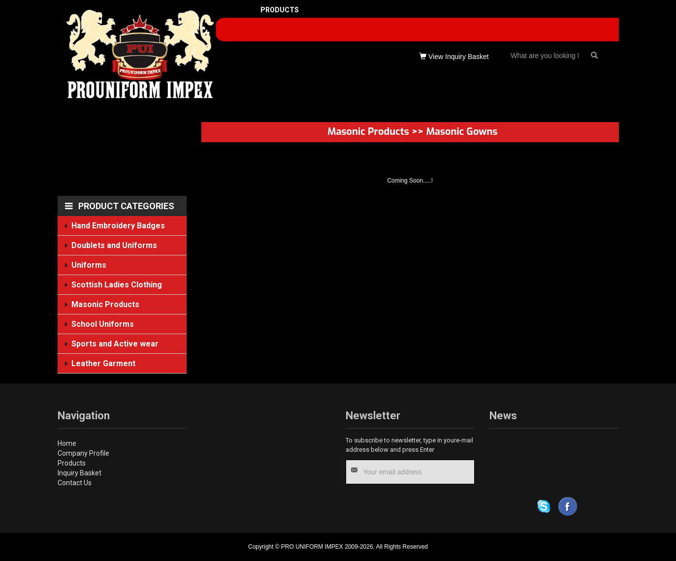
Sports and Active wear (114, 344)
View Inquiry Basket (454, 57)
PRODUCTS (279, 10)
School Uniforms (102, 324)
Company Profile (83, 453)
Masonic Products (105, 304)
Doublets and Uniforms (114, 245)
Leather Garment (103, 364)
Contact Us (75, 483)
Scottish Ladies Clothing (116, 284)
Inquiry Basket (79, 473)
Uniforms (88, 265)
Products (72, 463)
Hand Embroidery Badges (117, 225)
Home (67, 443)
